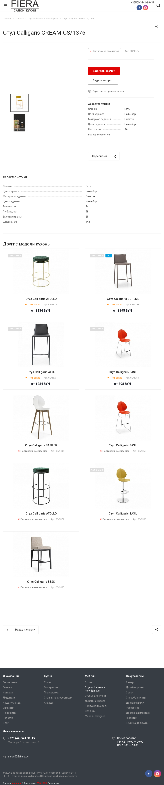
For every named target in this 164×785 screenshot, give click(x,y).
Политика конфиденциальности (59, 776)
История (8, 692)
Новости (8, 717)
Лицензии (9, 697)
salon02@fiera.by (18, 756)
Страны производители (58, 697)
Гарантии (131, 717)
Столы (89, 682)
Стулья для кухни (95, 695)
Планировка (51, 692)
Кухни (48, 676)
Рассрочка (132, 707)
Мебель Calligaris (95, 716)
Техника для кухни (137, 723)
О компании (11, 676)
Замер (130, 682)
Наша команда (12, 702)
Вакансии (8, 707)
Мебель (90, 676)
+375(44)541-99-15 (142, 2)
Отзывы (7, 687)
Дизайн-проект (135, 687)
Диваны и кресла (95, 700)
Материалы (51, 687)
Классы (48, 702)
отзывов (42, 783)
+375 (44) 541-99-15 (21, 738)
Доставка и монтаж (138, 712)
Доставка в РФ (135, 702)
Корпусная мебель (96, 706)
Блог (6, 723)
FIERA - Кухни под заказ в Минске (21, 776)
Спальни (90, 711)
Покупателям (135, 676)
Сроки (129, 692)
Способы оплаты (136, 697)
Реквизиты (9, 712)
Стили (47, 682)
